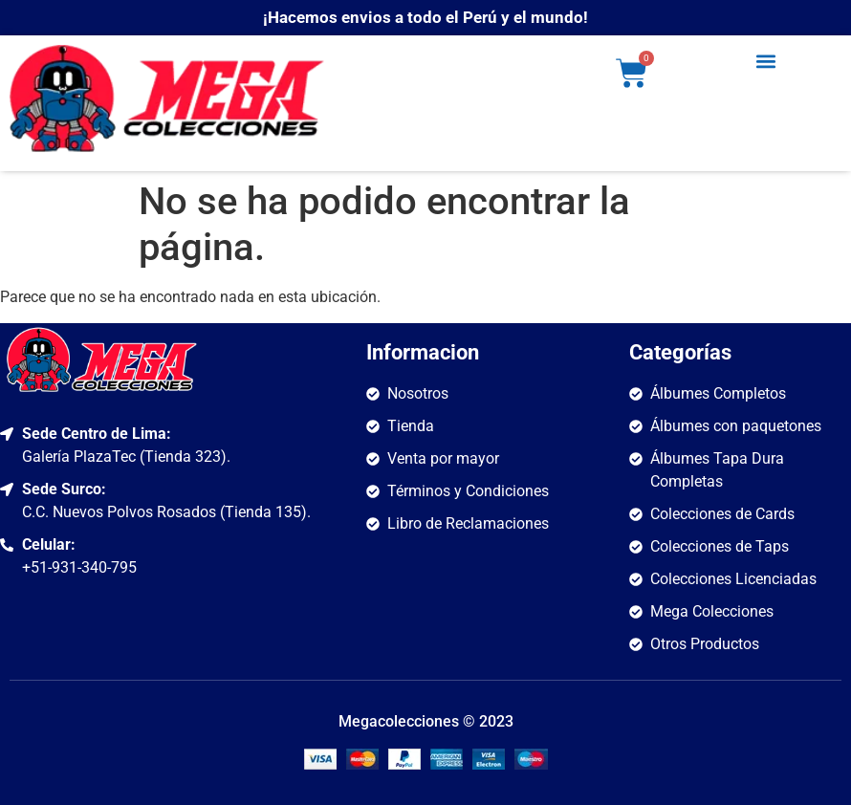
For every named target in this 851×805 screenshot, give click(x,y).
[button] (766, 60)
